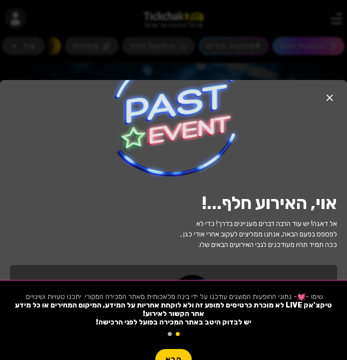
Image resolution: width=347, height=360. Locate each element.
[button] (329, 97)
